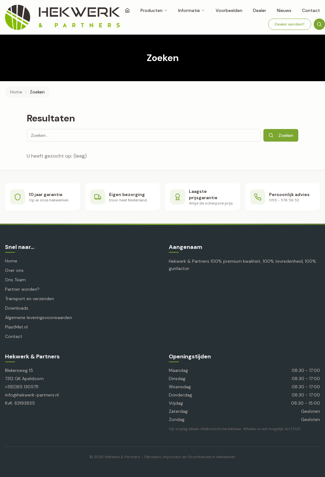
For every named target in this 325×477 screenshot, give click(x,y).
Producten (154, 10)
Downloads (16, 308)
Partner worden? (22, 289)
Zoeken (280, 135)
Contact (13, 336)
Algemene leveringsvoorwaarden (38, 317)
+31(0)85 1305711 (21, 387)
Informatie (191, 10)
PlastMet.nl (16, 327)
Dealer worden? (290, 24)
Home (16, 92)
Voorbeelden (229, 10)
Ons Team (15, 280)
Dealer (259, 10)
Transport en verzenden (29, 298)
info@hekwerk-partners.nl (32, 395)
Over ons (14, 270)
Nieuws (284, 10)
